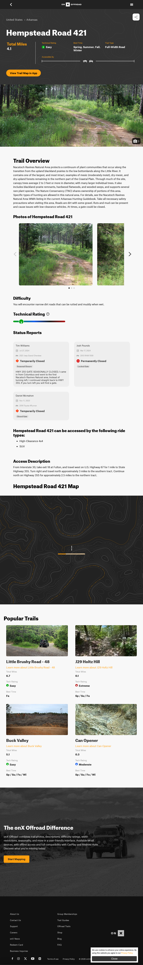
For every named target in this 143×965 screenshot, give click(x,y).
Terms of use (53, 959)
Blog (59, 938)
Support (14, 926)
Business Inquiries (19, 951)
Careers (13, 932)
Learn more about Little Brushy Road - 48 (30, 667)
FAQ (59, 945)
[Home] (71, 4)
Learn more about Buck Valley (24, 745)
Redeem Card (16, 945)
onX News (15, 938)
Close (114, 958)
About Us (14, 914)
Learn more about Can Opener (93, 745)
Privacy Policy (69, 959)
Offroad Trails (63, 926)
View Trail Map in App (23, 73)
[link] (47, 313)
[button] (13, 4)
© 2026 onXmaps (87, 959)
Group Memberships (67, 914)
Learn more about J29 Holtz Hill (93, 667)
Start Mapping (16, 859)
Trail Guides (63, 920)
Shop (59, 932)
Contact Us (15, 920)
